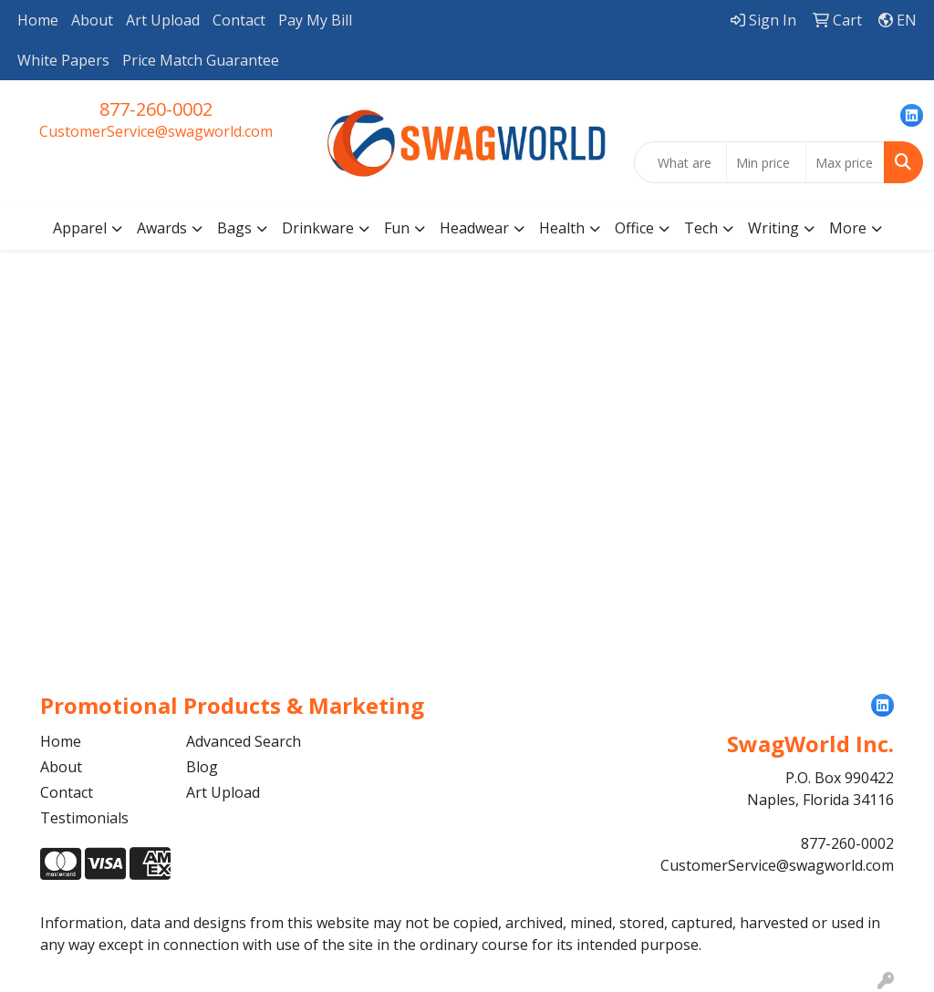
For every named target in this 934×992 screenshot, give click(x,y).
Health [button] (562, 228)
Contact (239, 20)
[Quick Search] (680, 162)
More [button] (848, 228)
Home (37, 20)
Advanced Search (243, 741)
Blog (202, 767)
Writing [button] (773, 228)
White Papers (63, 60)
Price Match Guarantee (200, 60)
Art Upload (163, 20)
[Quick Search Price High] (845, 162)
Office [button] (634, 228)
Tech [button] (701, 228)
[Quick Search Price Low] (765, 162)
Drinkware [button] (318, 228)
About (92, 20)
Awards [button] (162, 228)
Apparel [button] (80, 228)
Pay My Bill (315, 20)
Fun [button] (397, 228)
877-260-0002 (156, 109)
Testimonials (84, 818)
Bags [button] (234, 228)
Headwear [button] (474, 228)
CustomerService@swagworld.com (156, 131)
